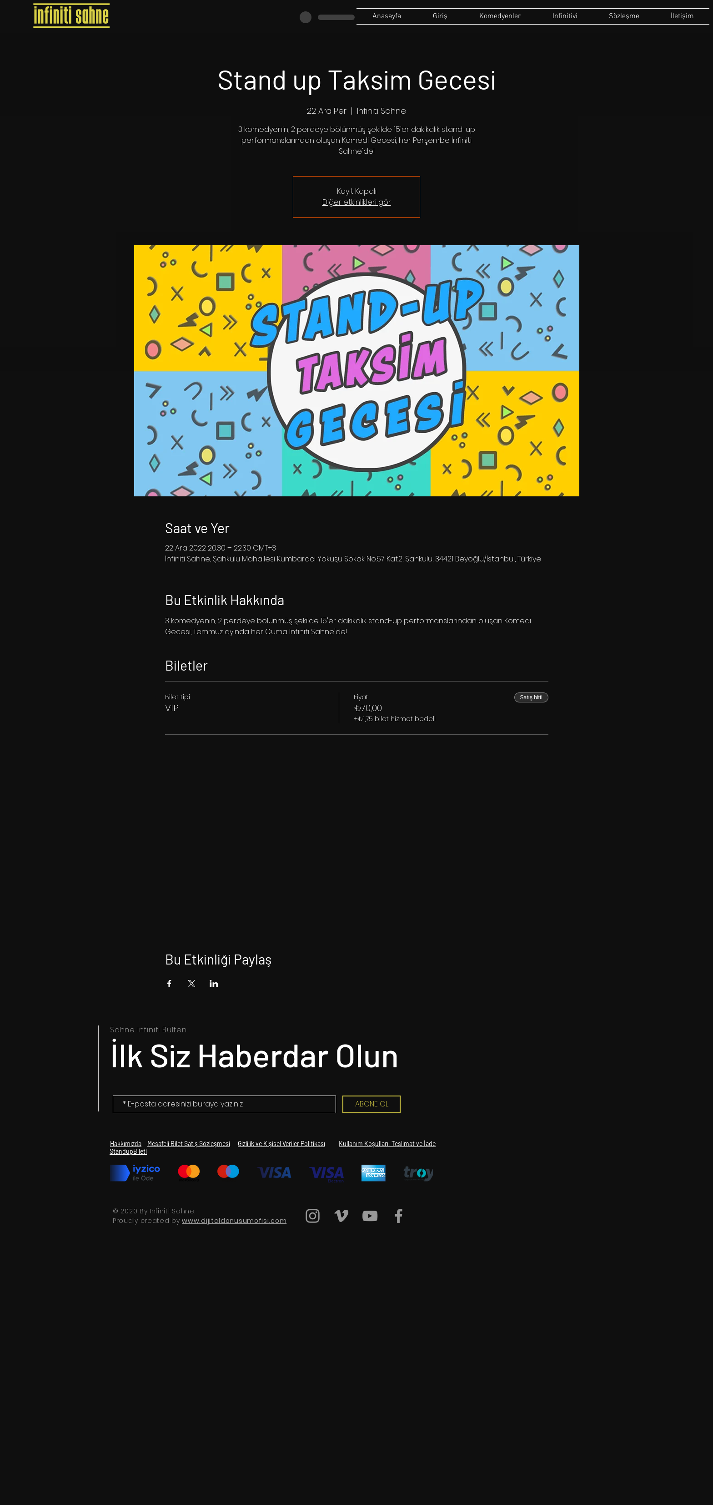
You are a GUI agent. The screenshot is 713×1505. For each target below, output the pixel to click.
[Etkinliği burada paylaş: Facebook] (169, 983)
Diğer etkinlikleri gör (356, 202)
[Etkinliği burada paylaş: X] (191, 983)
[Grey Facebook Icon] (398, 1216)
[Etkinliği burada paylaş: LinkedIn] (214, 983)
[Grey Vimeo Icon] (341, 1216)
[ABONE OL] (371, 1104)
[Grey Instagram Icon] (312, 1216)
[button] (624, 16)
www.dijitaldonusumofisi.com (234, 1220)
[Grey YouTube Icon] (370, 1216)
